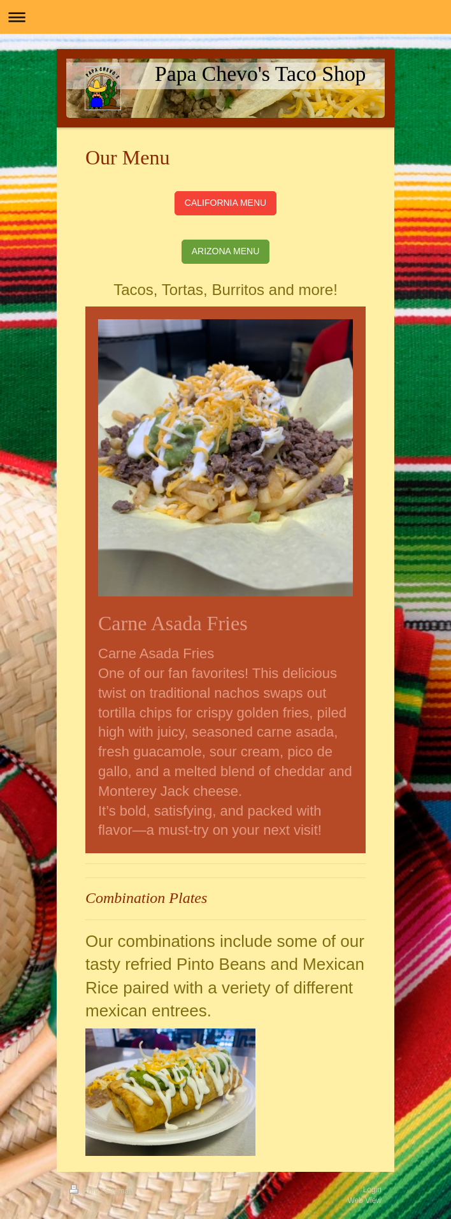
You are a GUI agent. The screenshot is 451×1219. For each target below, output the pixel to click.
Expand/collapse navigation (225, 17)
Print (85, 1191)
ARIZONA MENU (226, 251)
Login (372, 1189)
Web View (364, 1200)
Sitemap (119, 1191)
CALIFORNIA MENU (225, 203)
